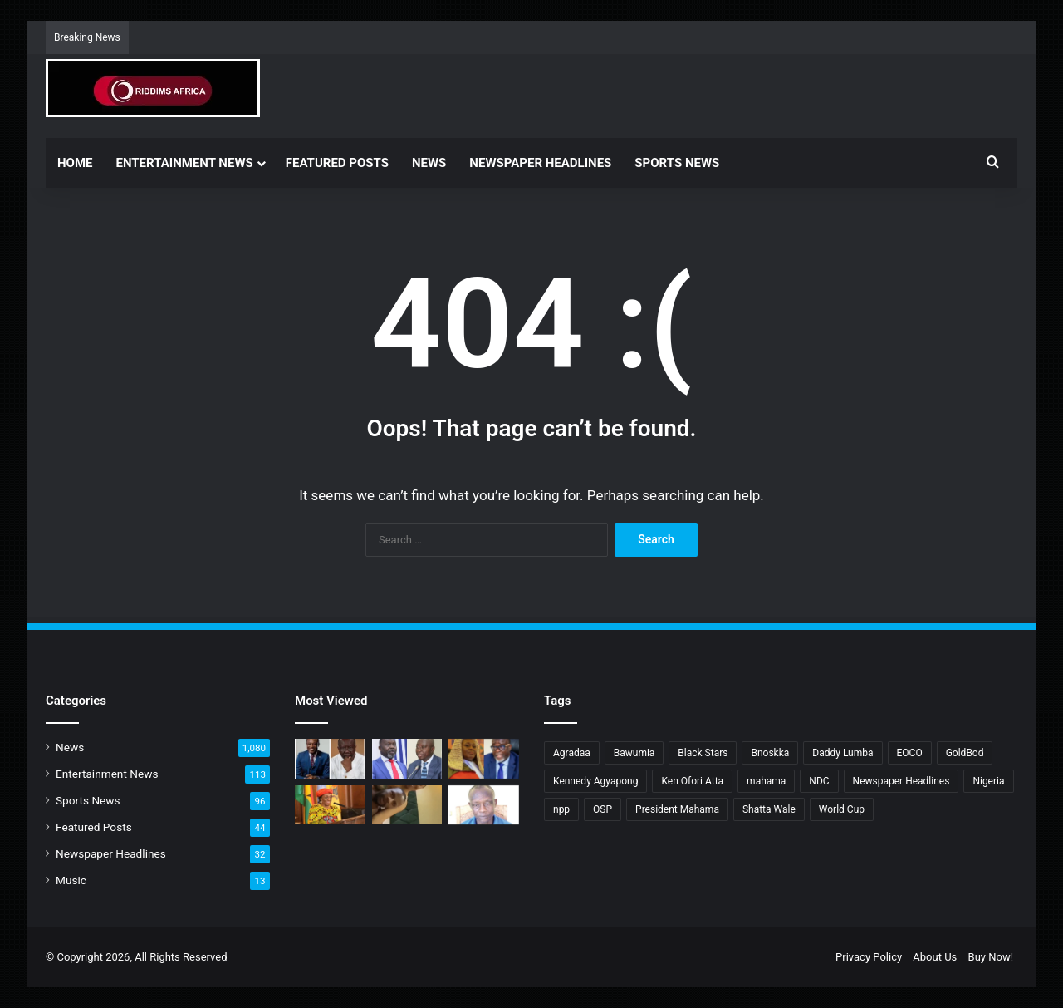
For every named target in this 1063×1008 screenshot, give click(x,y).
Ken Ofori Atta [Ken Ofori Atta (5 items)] (692, 781)
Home (75, 162)
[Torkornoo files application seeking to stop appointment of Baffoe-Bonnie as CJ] (483, 759)
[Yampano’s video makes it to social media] (407, 805)
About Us (935, 957)
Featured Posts (337, 162)
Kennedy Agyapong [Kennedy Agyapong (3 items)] (595, 781)
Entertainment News (184, 162)
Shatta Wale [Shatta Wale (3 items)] (769, 809)
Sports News (676, 162)
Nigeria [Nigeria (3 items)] (988, 781)
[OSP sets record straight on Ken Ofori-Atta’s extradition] (330, 759)
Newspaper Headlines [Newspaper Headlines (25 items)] (901, 781)
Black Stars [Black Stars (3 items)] (702, 753)
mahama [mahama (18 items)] (766, 781)
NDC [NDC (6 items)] (819, 781)
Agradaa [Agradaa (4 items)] (571, 753)
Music (71, 880)
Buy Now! (990, 957)
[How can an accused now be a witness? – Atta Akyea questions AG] (407, 759)
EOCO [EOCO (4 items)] (910, 753)
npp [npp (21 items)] (561, 809)
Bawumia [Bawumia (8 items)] (634, 753)
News (429, 162)
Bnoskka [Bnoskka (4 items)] (770, 753)
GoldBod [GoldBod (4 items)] (965, 753)
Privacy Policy (868, 957)
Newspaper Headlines (540, 162)
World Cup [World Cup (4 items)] (842, 809)
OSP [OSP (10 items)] (602, 809)
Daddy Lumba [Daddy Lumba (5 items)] (842, 753)
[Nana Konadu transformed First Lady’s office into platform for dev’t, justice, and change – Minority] (330, 805)
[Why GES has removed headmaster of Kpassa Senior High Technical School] (483, 805)
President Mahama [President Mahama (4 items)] (677, 809)
